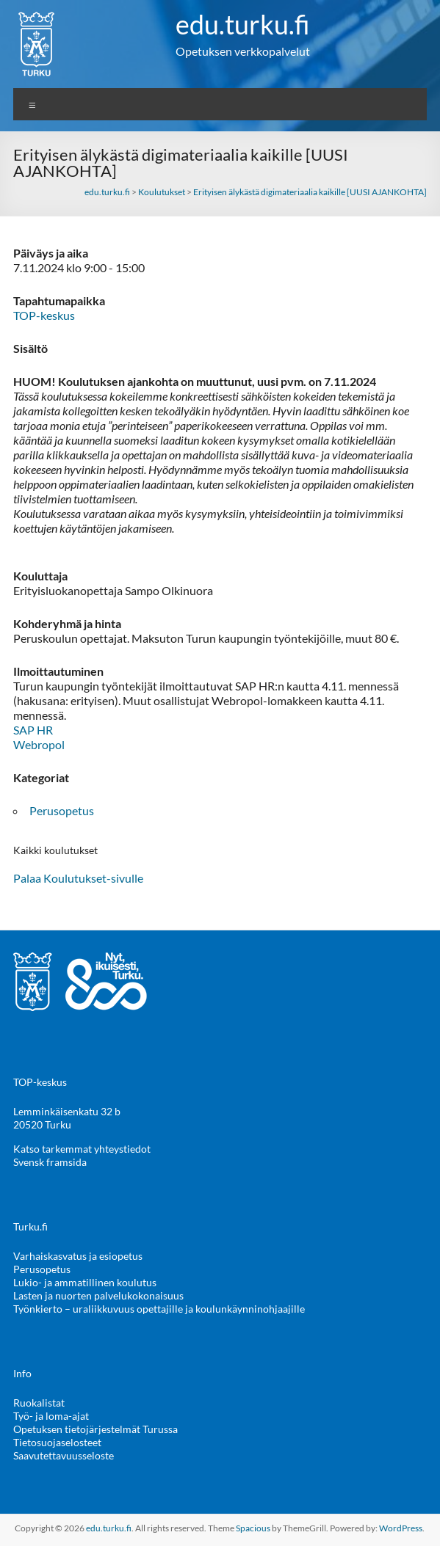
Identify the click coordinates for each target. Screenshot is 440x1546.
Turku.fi (30, 1226)
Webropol (39, 744)
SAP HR (33, 730)
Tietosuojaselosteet (57, 1442)
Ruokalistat (39, 1402)
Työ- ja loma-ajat (51, 1416)
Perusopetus (61, 810)
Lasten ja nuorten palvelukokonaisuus (98, 1295)
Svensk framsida (50, 1162)
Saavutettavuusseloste (63, 1455)
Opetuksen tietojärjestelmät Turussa (95, 1429)
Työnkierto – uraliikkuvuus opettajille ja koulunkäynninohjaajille (159, 1308)
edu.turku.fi (243, 24)
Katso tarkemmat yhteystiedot (82, 1148)
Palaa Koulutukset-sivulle (78, 878)
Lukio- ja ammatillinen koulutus (84, 1282)
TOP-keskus (44, 315)
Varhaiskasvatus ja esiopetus (78, 1256)
